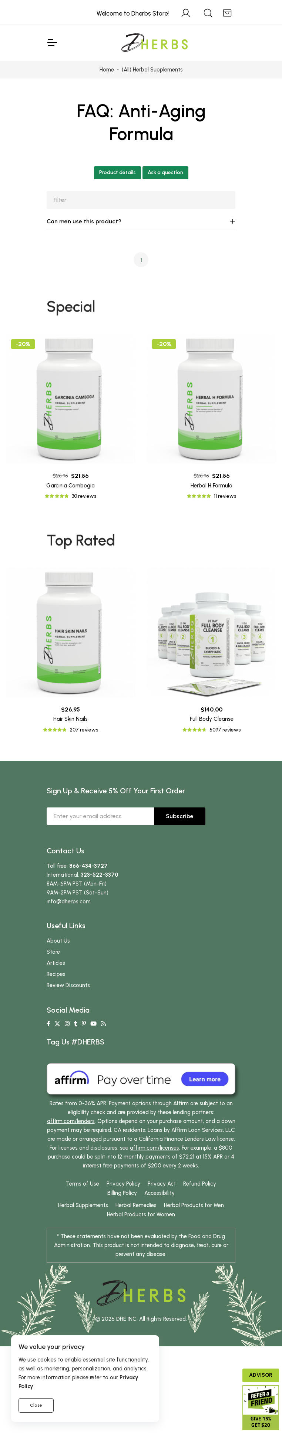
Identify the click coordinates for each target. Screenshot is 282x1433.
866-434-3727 (88, 898)
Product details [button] (117, 172)
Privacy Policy (123, 1216)
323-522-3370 (99, 907)
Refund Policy (199, 1216)
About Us (58, 973)
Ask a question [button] (165, 172)
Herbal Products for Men (194, 1237)
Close (36, 1405)
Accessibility (159, 1225)
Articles (56, 995)
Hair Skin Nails (70, 735)
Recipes (56, 1006)
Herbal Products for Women (141, 1247)
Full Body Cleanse (212, 735)
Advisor (260, 1375)
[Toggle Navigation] (52, 42)
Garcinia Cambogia (70, 485)
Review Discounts (68, 1017)
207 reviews (84, 746)
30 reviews (84, 496)
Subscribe (180, 848)
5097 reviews (225, 746)
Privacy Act (162, 1216)
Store (53, 984)
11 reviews (225, 496)
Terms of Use (82, 1216)
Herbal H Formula (211, 485)
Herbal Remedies (136, 1237)
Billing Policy (122, 1225)
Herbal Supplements (83, 1237)
